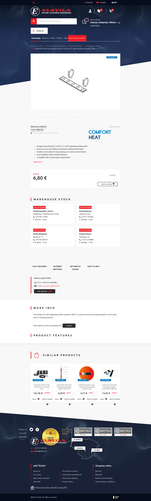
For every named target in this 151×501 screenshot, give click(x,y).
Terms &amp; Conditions (105, 482)
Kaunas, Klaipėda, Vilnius (103, 22)
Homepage (36, 38)
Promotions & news (70, 471)
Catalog (38, 31)
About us (45, 38)
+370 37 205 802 (49, 282)
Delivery (98, 471)
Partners (59, 38)
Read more (37, 162)
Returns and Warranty (104, 478)
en (114, 2)
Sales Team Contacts (41, 478)
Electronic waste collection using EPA (49, 488)
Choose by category (70, 478)
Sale (65, 38)
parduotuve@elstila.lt (51, 286)
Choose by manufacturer (72, 475)
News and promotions (77, 38)
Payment (98, 475)
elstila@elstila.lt (39, 451)
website (69, 325)
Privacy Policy (67, 482)
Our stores (37, 475)
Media (52, 38)
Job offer (36, 482)
